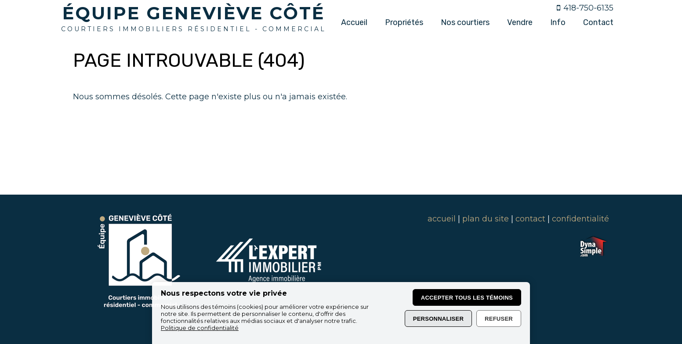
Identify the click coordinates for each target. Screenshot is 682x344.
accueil (442, 219)
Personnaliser (438, 318)
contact (530, 219)
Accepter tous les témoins (467, 297)
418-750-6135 (588, 8)
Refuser (499, 318)
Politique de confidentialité (200, 327)
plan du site (485, 219)
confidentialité (580, 219)
